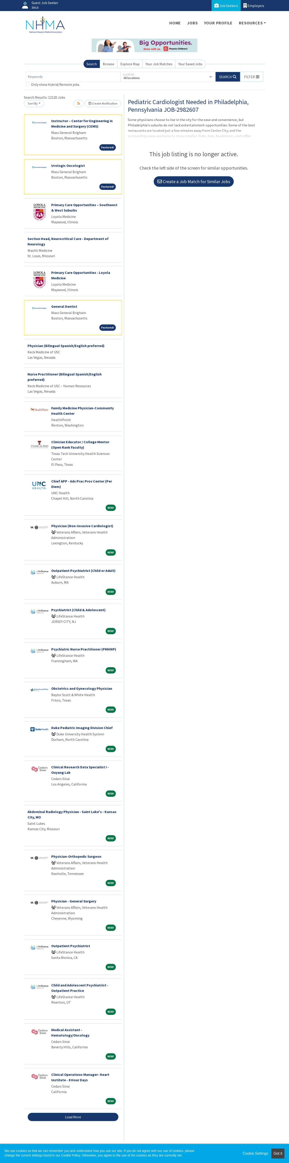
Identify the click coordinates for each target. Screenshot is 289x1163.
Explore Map (130, 64)
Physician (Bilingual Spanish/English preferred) (66, 345)
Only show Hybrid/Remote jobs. (55, 84)
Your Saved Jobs (190, 64)
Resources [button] (251, 23)
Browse (108, 64)
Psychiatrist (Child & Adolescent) (78, 610)
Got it (278, 1153)
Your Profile (218, 23)
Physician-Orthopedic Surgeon (76, 856)
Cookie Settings (255, 1153)
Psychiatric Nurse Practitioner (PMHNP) (83, 649)
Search (91, 64)
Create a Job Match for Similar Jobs (193, 181)
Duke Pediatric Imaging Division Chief (82, 727)
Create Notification (103, 103)
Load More (73, 1117)
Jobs (192, 23)
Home (175, 23)
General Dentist (64, 306)
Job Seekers (226, 5)
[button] (251, 77)
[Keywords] (73, 77)
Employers (253, 5)
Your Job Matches (159, 64)
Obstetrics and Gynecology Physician (81, 688)
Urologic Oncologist (68, 165)
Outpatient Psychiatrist (70, 946)
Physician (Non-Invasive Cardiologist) (82, 526)
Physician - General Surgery (73, 901)
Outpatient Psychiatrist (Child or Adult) (83, 570)
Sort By (33, 103)
